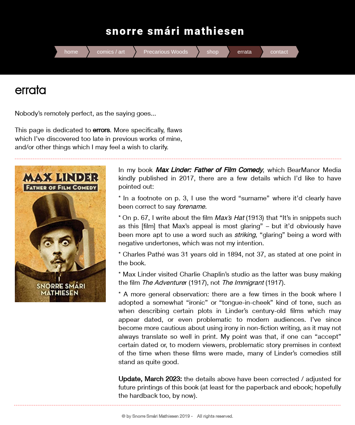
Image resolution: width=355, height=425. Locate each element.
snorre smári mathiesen (175, 31)
